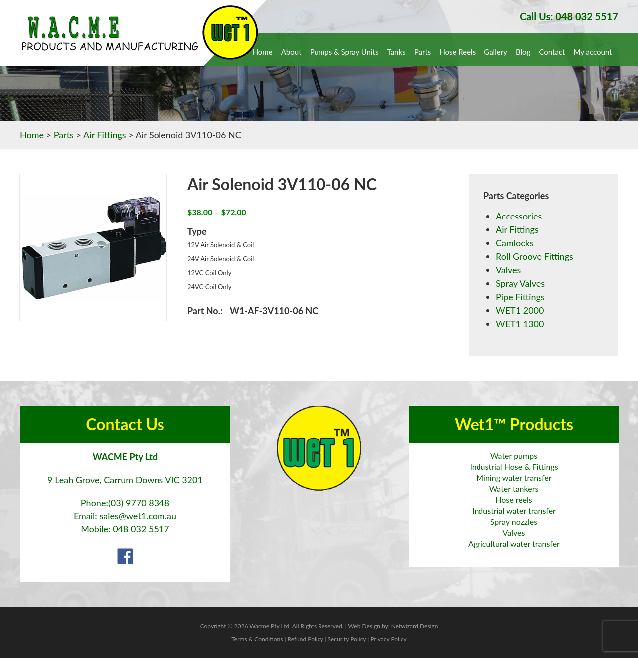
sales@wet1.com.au (137, 515)
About (291, 51)
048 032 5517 (141, 528)
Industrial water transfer (514, 510)
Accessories (519, 216)
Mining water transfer (513, 477)
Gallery (495, 51)
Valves (508, 269)
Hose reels (513, 499)
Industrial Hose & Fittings (514, 466)
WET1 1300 (520, 323)
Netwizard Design (414, 626)
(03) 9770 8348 (138, 502)
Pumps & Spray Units (344, 51)
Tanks (396, 51)
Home (263, 51)
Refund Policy (305, 639)
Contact (552, 51)
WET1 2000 (520, 310)
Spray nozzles (513, 521)
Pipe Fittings (520, 296)
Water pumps (513, 455)
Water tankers (514, 488)
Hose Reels (457, 51)
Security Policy (346, 639)
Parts (422, 51)
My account (593, 51)
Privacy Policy (388, 639)
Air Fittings (104, 134)
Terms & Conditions (257, 639)
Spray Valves (520, 283)
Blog (523, 51)
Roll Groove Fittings (534, 256)
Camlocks (515, 242)
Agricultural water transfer (514, 543)
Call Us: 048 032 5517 (569, 16)
